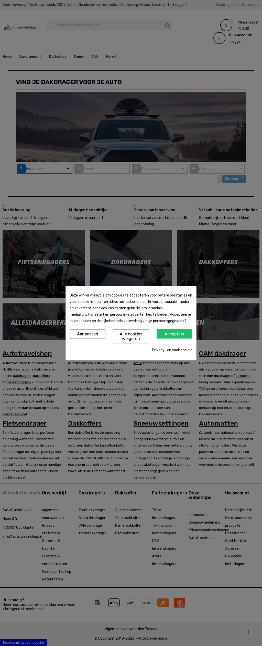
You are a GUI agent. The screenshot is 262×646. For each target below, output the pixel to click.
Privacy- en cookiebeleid (172, 350)
